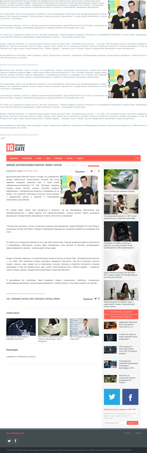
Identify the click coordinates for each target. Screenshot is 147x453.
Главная (84, 165)
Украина (56, 298)
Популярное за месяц (121, 317)
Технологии (13, 158)
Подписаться (132, 423)
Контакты (127, 433)
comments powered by (21, 351)
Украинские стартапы (20, 298)
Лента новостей (71, 165)
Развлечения (26, 158)
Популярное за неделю (121, 312)
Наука (47, 158)
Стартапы (48, 298)
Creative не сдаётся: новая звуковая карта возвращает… (128, 336)
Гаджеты (79, 158)
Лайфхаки (57, 158)
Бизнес (37, 158)
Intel (28, 3)
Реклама (138, 433)
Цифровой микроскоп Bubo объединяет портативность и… (128, 324)
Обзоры (68, 158)
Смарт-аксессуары (36, 298)
